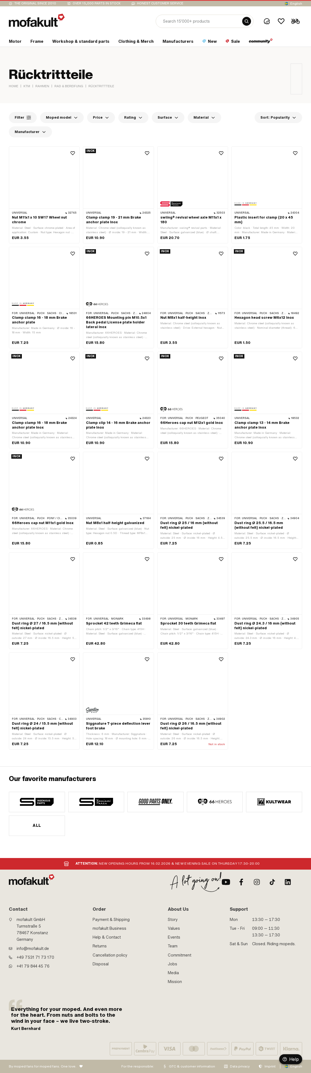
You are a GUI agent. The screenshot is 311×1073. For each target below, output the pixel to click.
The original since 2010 (35, 3)
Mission (175, 981)
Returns (100, 946)
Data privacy (240, 1066)
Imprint (270, 1066)
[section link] (15, 42)
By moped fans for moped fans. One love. (42, 1066)
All (37, 825)
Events (174, 937)
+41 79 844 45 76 (33, 966)
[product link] (44, 195)
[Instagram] (256, 882)
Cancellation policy (110, 955)
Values (174, 928)
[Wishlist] (281, 21)
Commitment (179, 955)
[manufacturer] (37, 802)
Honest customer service (160, 3)
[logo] (37, 20)
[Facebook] (241, 882)
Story (173, 919)
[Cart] (295, 21)
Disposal (101, 964)
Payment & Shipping (111, 919)
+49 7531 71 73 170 (35, 957)
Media (173, 973)
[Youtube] (225, 882)
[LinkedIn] (287, 882)
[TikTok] (272, 882)
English (296, 3)
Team (172, 946)
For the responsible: (137, 1066)
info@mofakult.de (33, 948)
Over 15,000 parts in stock (97, 3)
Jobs (172, 964)
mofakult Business (109, 928)
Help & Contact (107, 937)
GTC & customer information (192, 1066)
